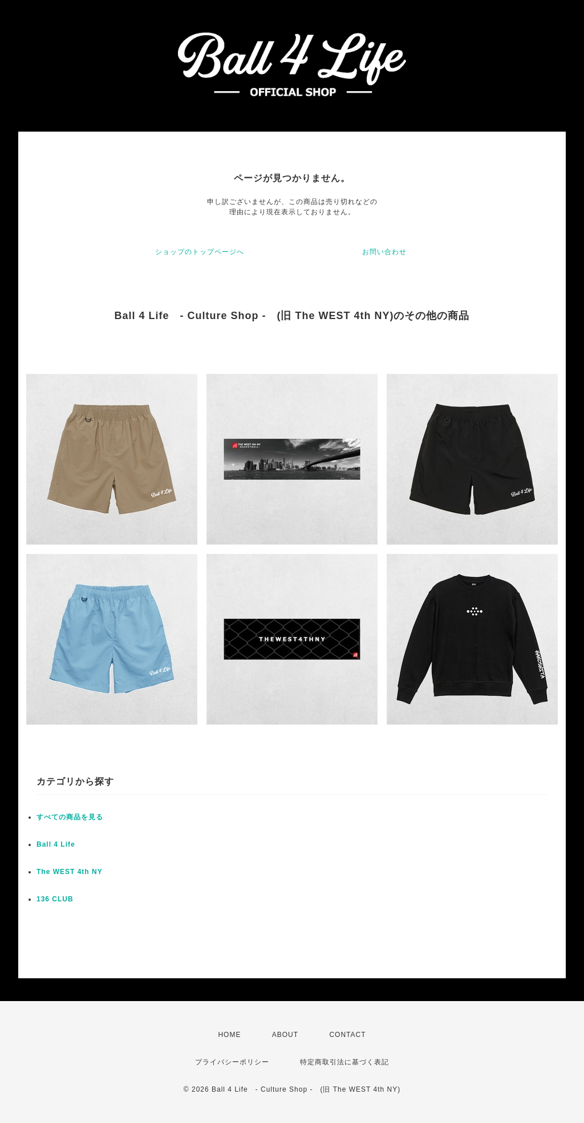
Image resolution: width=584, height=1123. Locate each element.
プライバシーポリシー (232, 1062)
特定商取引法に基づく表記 (344, 1062)
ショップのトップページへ (199, 252)
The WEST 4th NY (69, 872)
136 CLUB (55, 899)
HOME (229, 1035)
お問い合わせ (384, 252)
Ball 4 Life (55, 844)
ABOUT (285, 1035)
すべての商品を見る (69, 817)
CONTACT (347, 1035)
